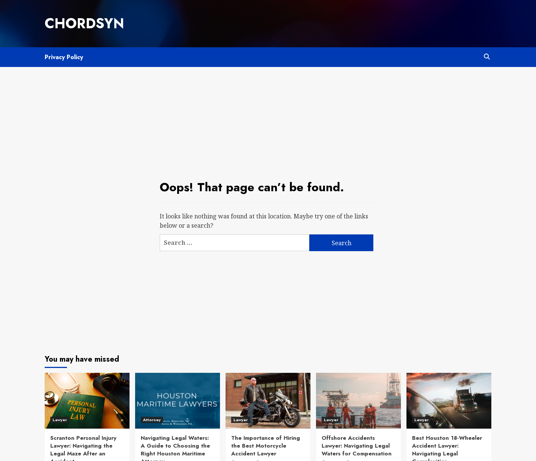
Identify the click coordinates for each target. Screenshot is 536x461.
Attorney (152, 420)
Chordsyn (84, 23)
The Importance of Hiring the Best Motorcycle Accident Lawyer (265, 446)
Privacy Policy (64, 57)
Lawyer (59, 420)
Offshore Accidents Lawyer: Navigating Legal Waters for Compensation (357, 446)
